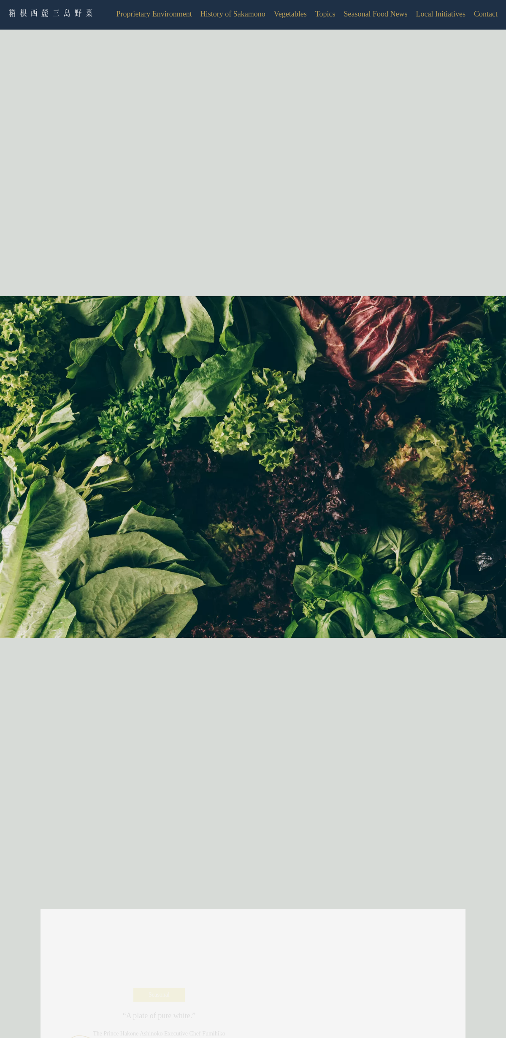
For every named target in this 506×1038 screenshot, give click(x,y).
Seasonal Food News (376, 14)
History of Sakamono (232, 14)
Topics (325, 14)
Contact (486, 14)
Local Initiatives (440, 14)
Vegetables (290, 14)
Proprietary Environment (154, 14)
